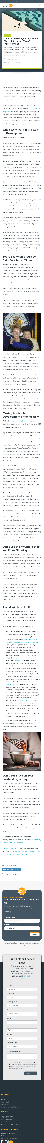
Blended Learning (12, 685)
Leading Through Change (9, 1138)
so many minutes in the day (19, 421)
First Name (10, 985)
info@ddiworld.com (7, 1122)
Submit (34, 934)
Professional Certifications (10, 1107)
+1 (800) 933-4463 (7, 1117)
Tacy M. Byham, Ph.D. (17, 62)
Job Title (9, 1035)
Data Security (5, 1102)
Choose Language (24, 1)
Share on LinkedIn (11, 875)
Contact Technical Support (10, 1124)
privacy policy (24, 943)
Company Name (12, 1043)
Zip (8, 1026)
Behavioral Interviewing (8, 1133)
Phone (9, 1010)
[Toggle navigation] (40, 5)
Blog (2, 1136)
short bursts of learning (30, 700)
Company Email (10, 917)
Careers (3, 1100)
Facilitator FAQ (6, 1105)
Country (7, 925)
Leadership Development (11, 869)
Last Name (10, 994)
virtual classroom (31, 682)
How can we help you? (14, 1051)
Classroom (16, 661)
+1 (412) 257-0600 (7, 1119)
